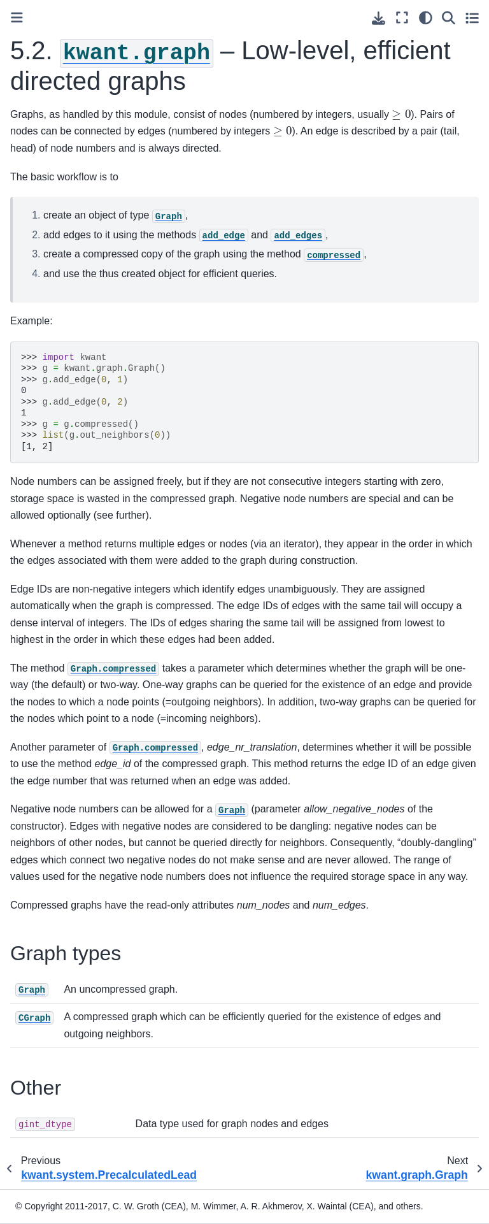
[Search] (448, 17)
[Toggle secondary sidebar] (472, 17)
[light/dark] (425, 17)
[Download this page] (378, 18)
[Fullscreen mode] (402, 17)
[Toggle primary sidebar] (17, 17)
